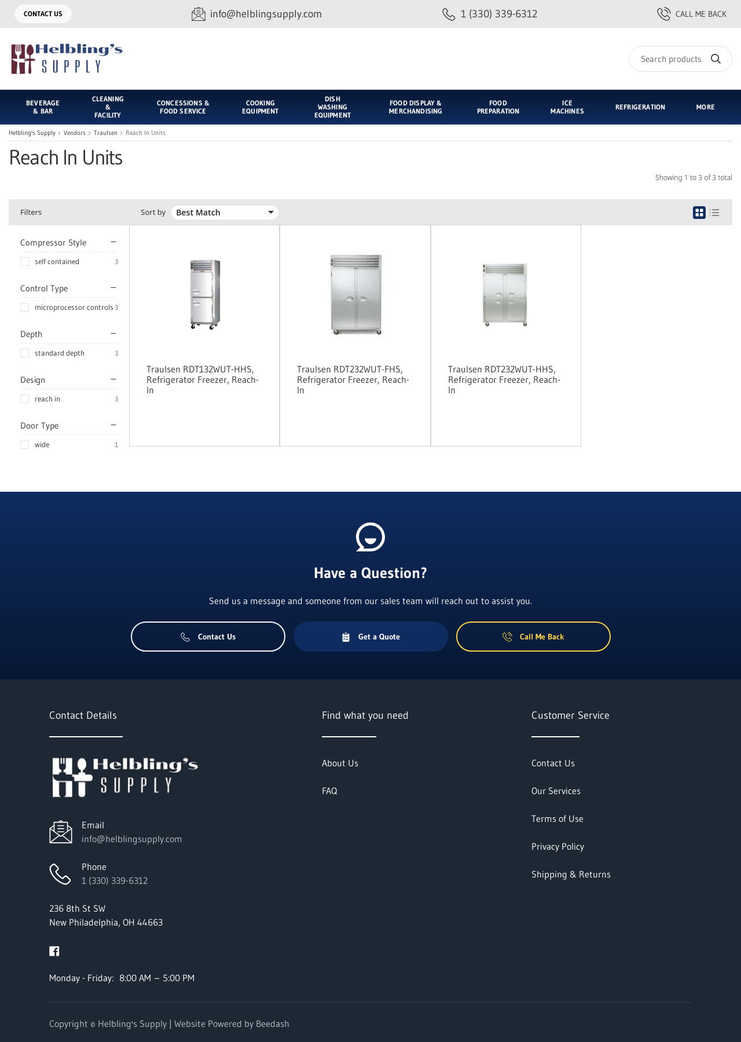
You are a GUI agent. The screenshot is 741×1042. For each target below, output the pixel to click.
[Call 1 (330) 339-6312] (489, 14)
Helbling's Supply (32, 133)
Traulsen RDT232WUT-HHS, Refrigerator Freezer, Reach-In (504, 379)
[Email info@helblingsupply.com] (257, 14)
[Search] (680, 59)
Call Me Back (692, 14)
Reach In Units (146, 133)
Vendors (75, 133)
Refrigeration (640, 107)
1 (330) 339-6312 (115, 880)
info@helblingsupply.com (132, 838)
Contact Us (43, 13)
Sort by (153, 212)
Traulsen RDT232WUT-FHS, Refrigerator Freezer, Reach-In (353, 379)
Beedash (272, 1023)
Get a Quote (370, 636)
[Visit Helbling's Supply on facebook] (54, 950)
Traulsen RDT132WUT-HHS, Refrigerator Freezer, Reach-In (202, 379)
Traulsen (106, 133)
